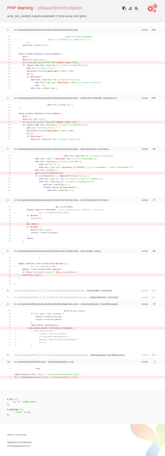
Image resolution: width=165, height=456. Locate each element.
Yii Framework (14, 446)
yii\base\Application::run (60, 362)
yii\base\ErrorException (60, 7)
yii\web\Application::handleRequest (98, 304)
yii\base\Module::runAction (103, 297)
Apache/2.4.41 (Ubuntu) (19, 442)
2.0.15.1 (26, 446)
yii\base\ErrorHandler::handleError (97, 98)
